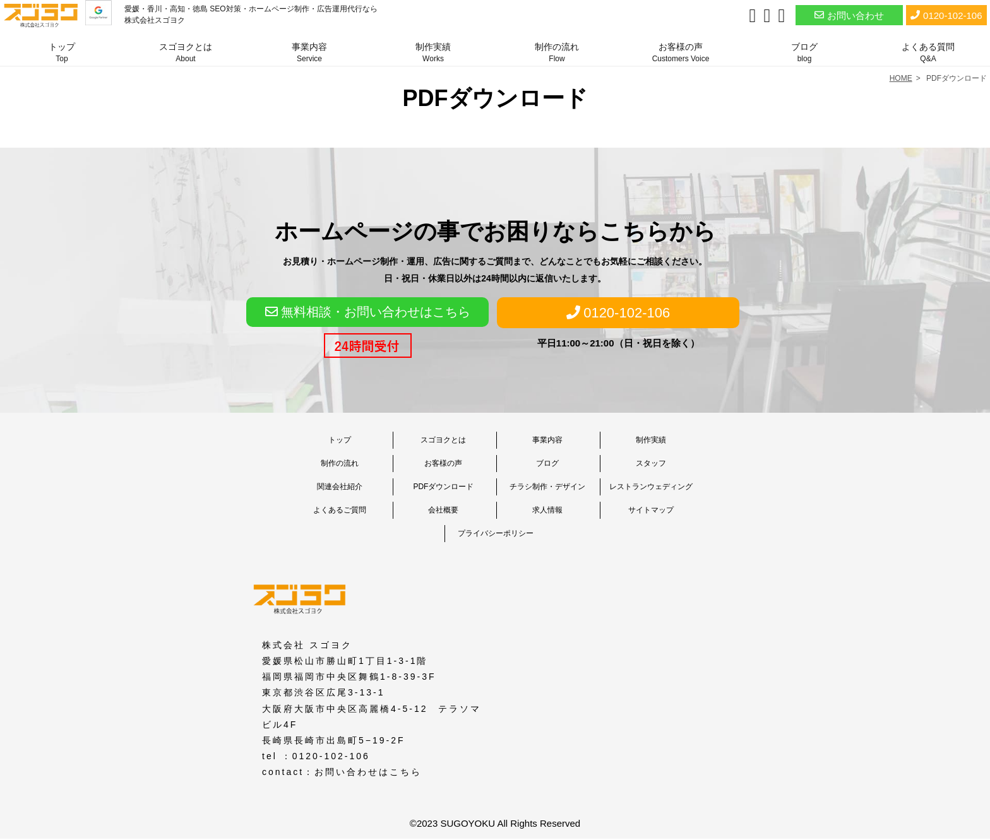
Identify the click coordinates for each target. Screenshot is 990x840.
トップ (62, 52)
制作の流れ (557, 52)
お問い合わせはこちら (368, 772)
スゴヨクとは (185, 52)
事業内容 (309, 52)
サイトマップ (651, 510)
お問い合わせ (849, 14)
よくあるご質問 (339, 510)
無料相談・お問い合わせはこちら (367, 312)
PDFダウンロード (443, 486)
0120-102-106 (946, 14)
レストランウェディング (651, 486)
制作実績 (433, 52)
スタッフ (651, 463)
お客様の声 (681, 52)
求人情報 (547, 510)
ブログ (804, 52)
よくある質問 (928, 52)
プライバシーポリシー (496, 533)
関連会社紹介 (339, 486)
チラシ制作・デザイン (547, 486)
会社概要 (443, 510)
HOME (901, 78)
